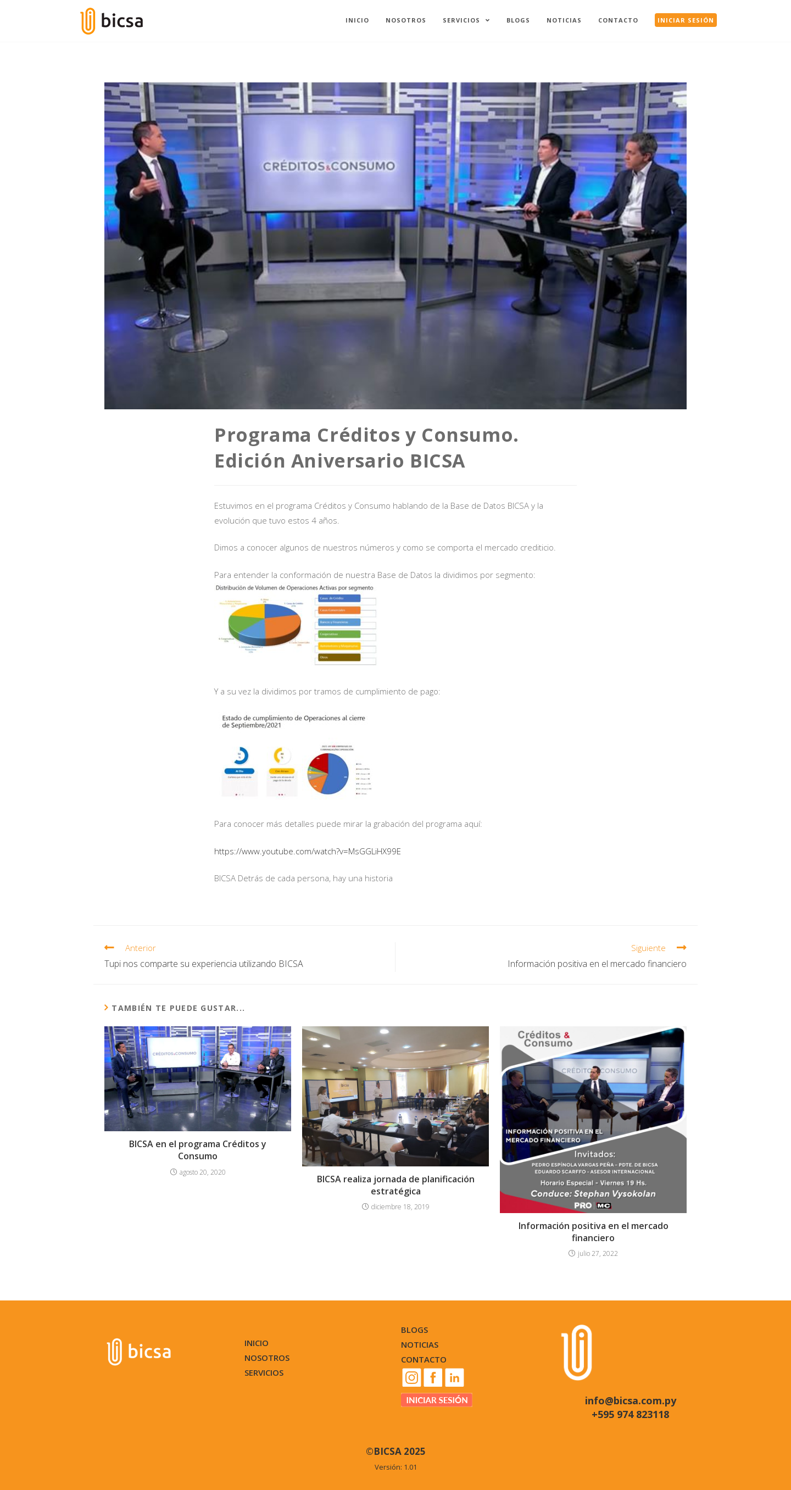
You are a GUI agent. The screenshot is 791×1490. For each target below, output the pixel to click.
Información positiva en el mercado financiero (594, 1232)
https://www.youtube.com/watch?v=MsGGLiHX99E (307, 851)
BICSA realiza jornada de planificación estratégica (396, 1185)
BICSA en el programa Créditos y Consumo (197, 1150)
